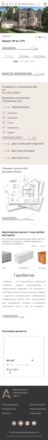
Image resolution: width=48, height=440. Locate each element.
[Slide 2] (24, 29)
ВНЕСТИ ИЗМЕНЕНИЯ (20, 73)
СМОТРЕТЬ (18, 218)
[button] (24, 107)
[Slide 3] (30, 29)
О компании (35, 413)
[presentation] (34, 246)
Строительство (9, 409)
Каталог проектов (37, 409)
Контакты (6, 413)
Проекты (6, 36)
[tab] (24, 259)
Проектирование (10, 404)
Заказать (18, 47)
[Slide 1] (17, 29)
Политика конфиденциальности (24, 432)
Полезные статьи (37, 404)
